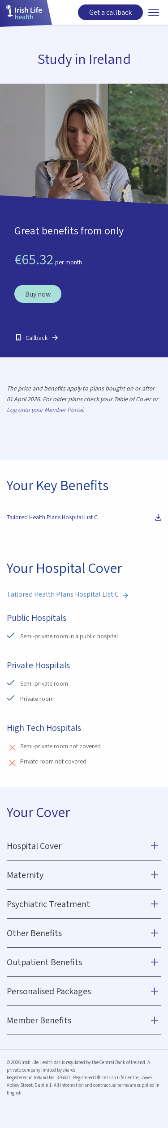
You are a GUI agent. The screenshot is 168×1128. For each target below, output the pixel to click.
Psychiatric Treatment (48, 904)
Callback (37, 338)
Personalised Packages (49, 991)
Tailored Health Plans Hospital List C (52, 517)
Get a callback (110, 12)
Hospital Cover (34, 846)
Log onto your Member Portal (45, 410)
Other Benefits (34, 933)
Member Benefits (39, 1020)
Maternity (25, 875)
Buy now (38, 294)
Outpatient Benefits (44, 962)
